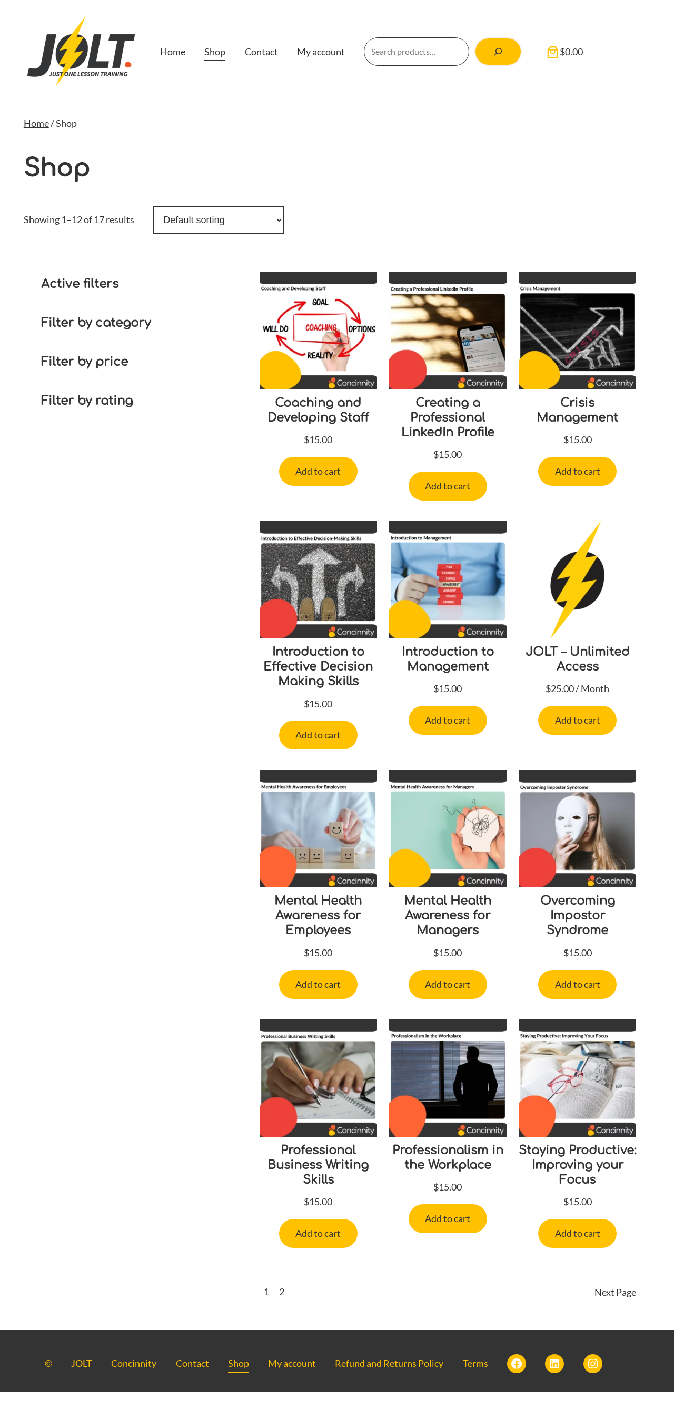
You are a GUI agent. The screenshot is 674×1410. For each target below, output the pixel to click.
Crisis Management (578, 410)
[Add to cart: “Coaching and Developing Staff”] (318, 471)
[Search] (498, 51)
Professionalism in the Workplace (447, 1160)
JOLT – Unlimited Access (577, 660)
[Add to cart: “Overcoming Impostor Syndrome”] (577, 986)
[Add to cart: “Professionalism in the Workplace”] (448, 1221)
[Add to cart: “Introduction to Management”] (448, 721)
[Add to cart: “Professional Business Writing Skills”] (318, 1236)
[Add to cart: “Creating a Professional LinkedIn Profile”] (448, 487)
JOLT (81, 1381)
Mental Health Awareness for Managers (447, 917)
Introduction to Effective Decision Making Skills (318, 667)
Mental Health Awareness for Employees (318, 917)
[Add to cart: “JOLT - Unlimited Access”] (577, 721)
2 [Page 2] (281, 1310)
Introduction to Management (447, 660)
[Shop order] (218, 220)
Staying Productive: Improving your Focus (577, 1175)
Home (36, 123)
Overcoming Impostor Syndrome (577, 917)
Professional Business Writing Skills (318, 1167)
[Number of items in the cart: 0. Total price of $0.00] (566, 51)
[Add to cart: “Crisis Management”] (577, 471)
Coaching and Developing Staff (318, 410)
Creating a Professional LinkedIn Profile (447, 417)
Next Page (615, 1310)
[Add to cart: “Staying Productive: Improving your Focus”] (577, 1251)
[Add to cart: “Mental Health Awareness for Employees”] (318, 986)
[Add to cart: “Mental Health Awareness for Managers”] (448, 986)
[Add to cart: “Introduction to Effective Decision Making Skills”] (318, 737)
